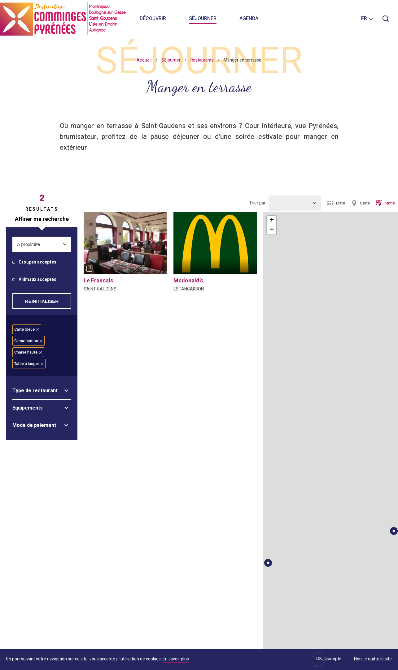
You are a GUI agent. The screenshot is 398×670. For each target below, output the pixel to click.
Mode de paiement (34, 425)
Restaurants (202, 60)
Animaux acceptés (37, 279)
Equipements (27, 408)
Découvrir (153, 18)
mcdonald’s (188, 281)
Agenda (248, 18)
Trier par (257, 203)
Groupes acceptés (37, 262)
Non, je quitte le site (373, 659)
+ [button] (272, 220)
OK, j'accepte (329, 658)
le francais (98, 281)
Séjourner (202, 18)
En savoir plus (176, 659)
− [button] (272, 229)
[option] (125, 244)
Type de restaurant (35, 390)
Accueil (144, 60)
